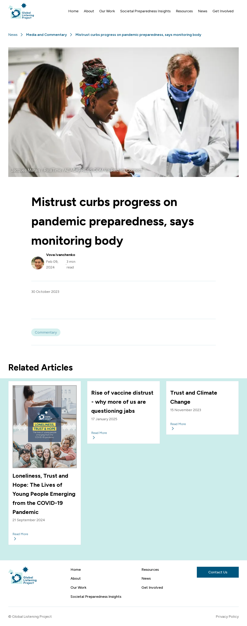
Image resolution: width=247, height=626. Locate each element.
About (89, 11)
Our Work (107, 11)
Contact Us (217, 572)
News (202, 11)
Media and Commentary (46, 34)
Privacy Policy (227, 616)
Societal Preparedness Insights (145, 11)
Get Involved (223, 11)
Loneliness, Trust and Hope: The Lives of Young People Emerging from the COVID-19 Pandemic (43, 493)
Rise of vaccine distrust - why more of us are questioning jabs (122, 401)
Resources (184, 11)
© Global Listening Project (30, 616)
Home (73, 11)
